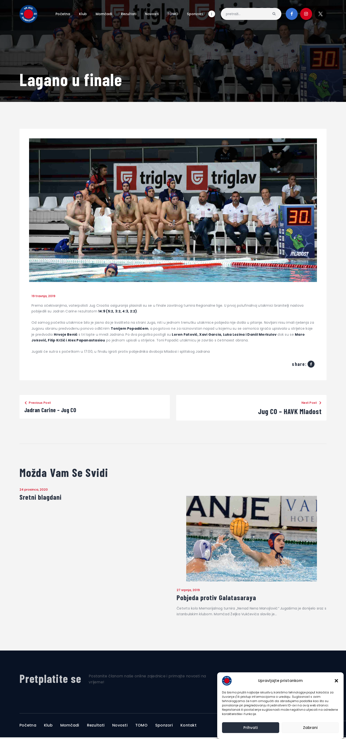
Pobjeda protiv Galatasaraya (224, 598)
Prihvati (250, 727)
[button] (336, 680)
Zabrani (310, 727)
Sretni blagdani (44, 498)
